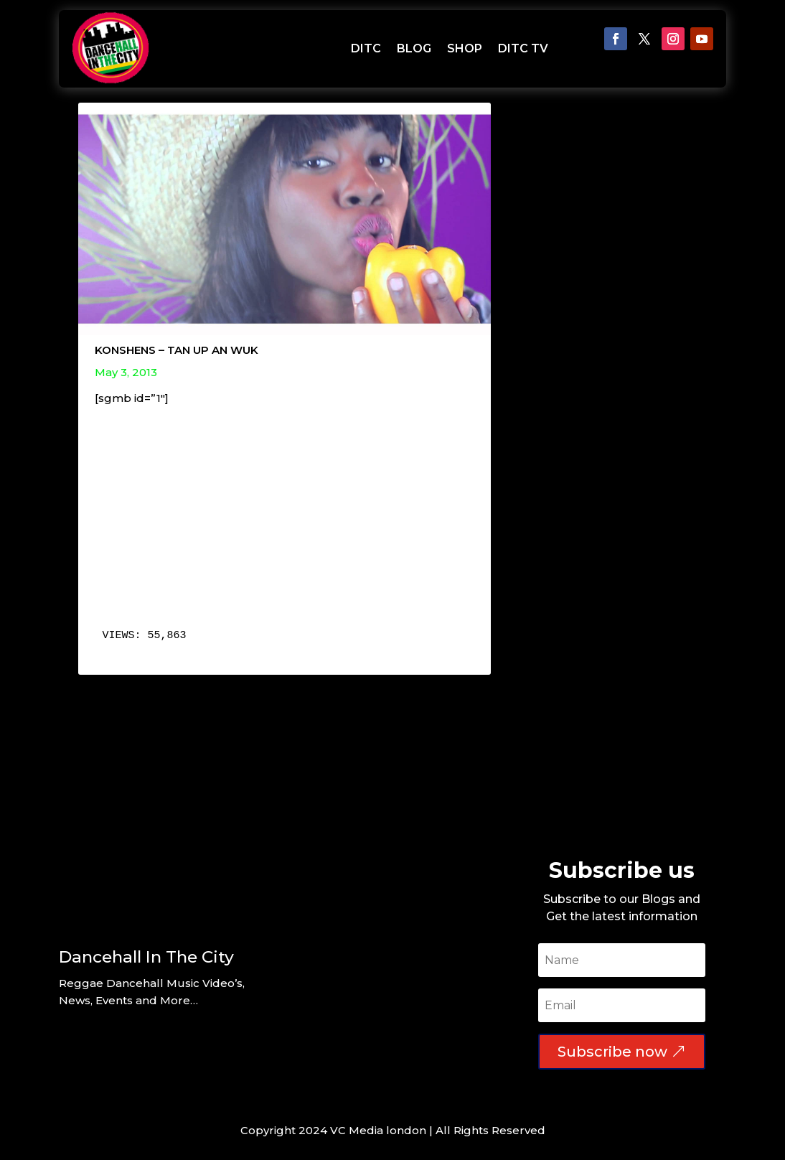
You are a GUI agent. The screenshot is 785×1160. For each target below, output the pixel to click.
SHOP (464, 48)
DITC (366, 48)
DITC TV (523, 48)
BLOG (414, 48)
